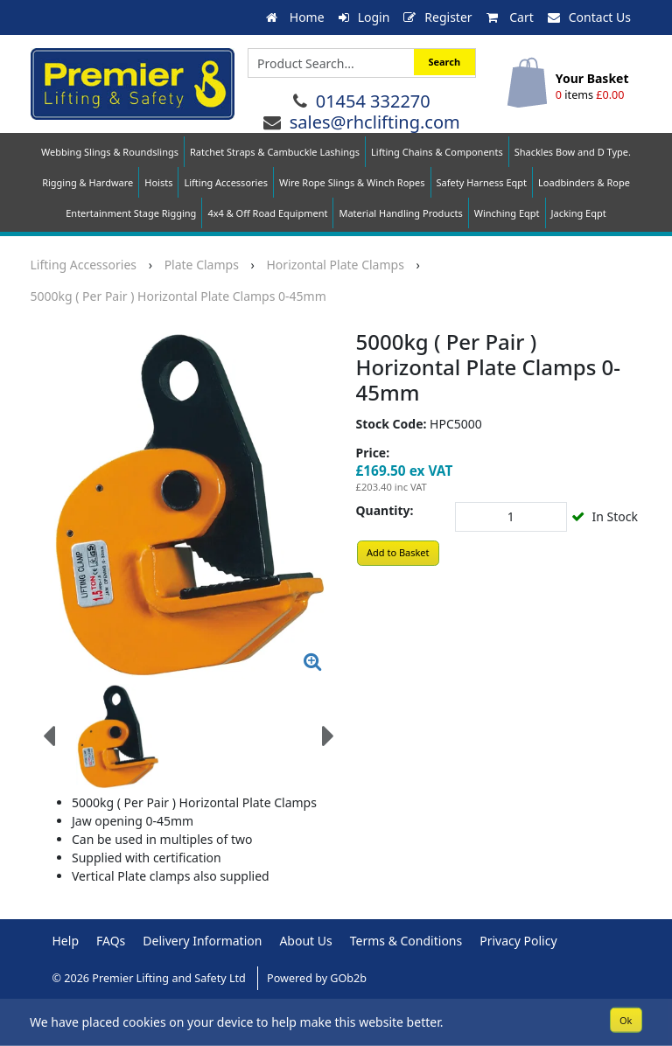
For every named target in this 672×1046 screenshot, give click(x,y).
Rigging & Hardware (87, 182)
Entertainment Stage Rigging (131, 213)
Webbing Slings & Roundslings (109, 151)
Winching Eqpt (507, 213)
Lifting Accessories (225, 182)
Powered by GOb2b (317, 978)
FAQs (110, 940)
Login (364, 17)
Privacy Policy (518, 940)
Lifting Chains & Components (437, 151)
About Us (305, 940)
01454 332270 (373, 101)
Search (444, 61)
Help (66, 940)
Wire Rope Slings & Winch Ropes (352, 182)
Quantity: (385, 510)
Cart (510, 17)
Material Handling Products (400, 213)
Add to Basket (398, 552)
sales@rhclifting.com (375, 122)
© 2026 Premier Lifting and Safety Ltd (150, 978)
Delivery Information (202, 940)
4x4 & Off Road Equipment (267, 213)
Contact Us (589, 17)
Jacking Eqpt (578, 213)
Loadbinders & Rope (584, 182)
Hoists (158, 182)
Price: (373, 452)
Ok (626, 1019)
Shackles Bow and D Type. (572, 151)
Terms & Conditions (406, 940)
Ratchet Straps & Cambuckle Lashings (275, 151)
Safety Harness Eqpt (482, 182)
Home (295, 17)
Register (437, 17)
